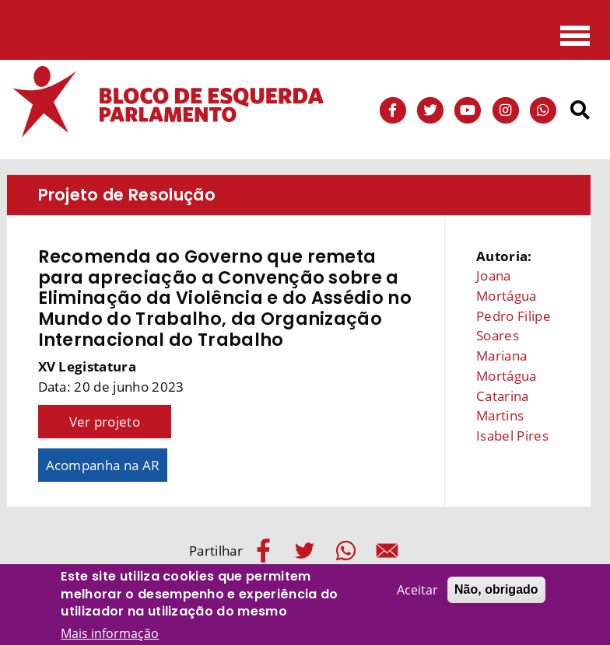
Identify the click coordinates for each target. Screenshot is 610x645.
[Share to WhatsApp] (345, 550)
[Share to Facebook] (263, 550)
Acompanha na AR (103, 465)
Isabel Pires (512, 436)
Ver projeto (105, 422)
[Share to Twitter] (304, 550)
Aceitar (417, 594)
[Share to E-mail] (387, 550)
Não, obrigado (496, 594)
